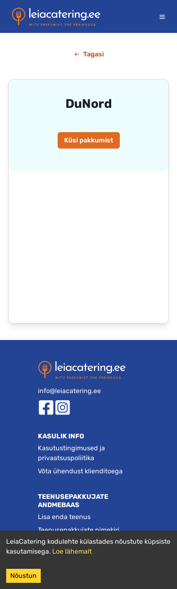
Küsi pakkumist (88, 140)
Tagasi (88, 54)
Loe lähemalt (72, 551)
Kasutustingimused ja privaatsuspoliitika (71, 453)
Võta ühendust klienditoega (80, 471)
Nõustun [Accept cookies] (23, 576)
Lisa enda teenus (64, 517)
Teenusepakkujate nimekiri (78, 530)
